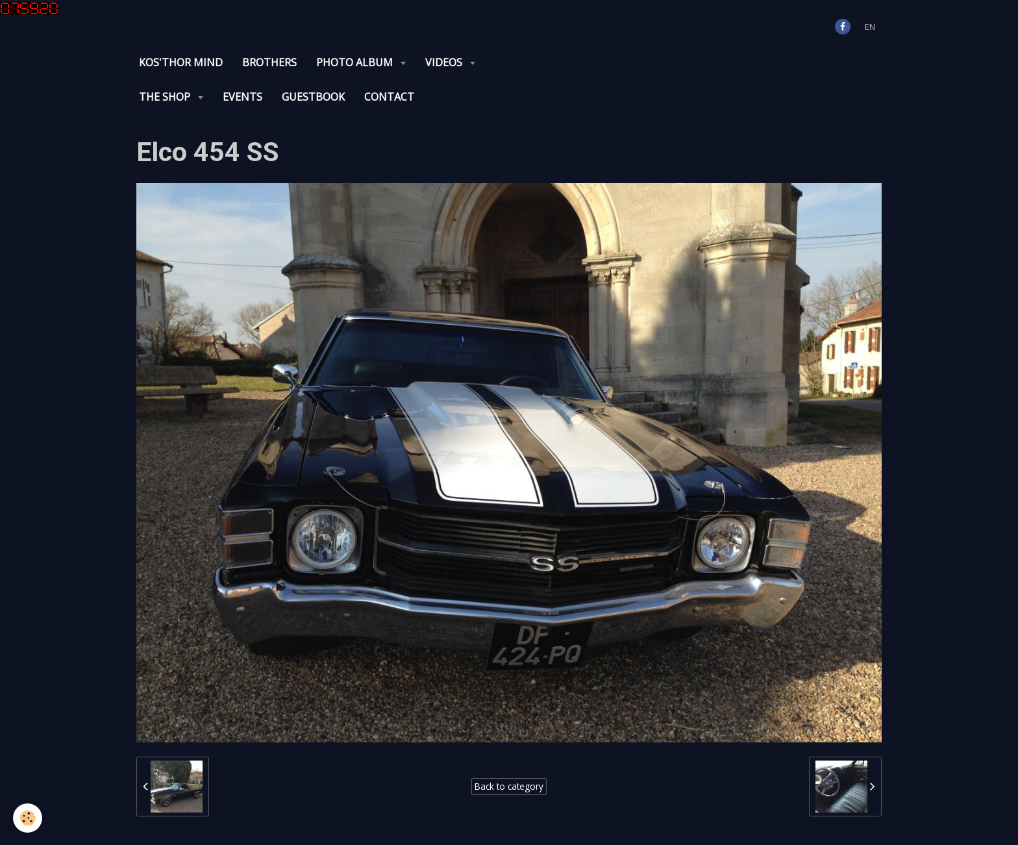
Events (242, 97)
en (870, 26)
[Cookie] (27, 818)
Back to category (509, 786)
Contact (389, 97)
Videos (445, 62)
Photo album (355, 62)
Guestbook (313, 97)
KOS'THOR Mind (181, 62)
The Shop (166, 97)
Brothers (269, 62)
